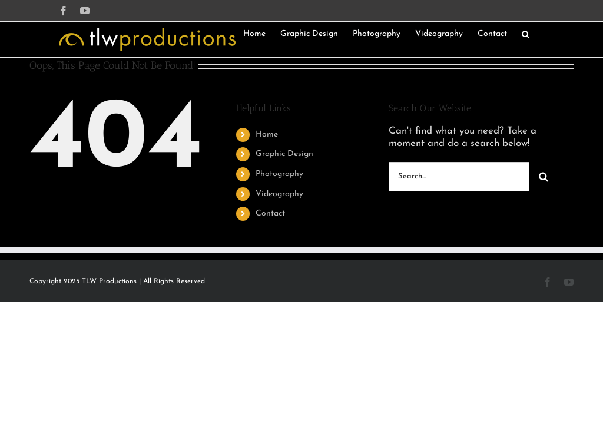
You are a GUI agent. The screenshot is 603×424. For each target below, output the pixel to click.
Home (267, 134)
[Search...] (459, 176)
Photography (279, 174)
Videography (279, 194)
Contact (270, 213)
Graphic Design (284, 154)
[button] (525, 33)
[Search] (543, 176)
